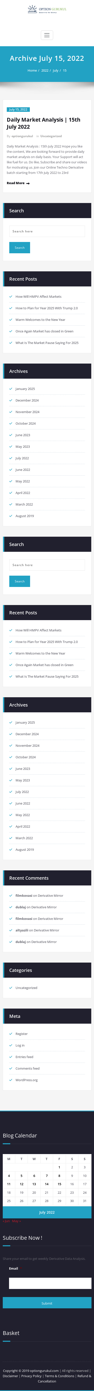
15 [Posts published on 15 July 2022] (59, 1184)
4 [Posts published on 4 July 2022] (9, 1175)
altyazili (22, 930)
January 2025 (25, 388)
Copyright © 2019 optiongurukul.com (31, 1370)
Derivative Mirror (50, 895)
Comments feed (28, 1068)
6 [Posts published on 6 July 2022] (34, 1175)
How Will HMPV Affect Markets (38, 296)
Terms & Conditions (60, 1376)
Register (22, 1033)
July (55, 70)
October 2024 (26, 423)
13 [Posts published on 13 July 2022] (34, 1184)
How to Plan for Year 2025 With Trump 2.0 (47, 308)
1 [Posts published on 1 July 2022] (59, 1167)
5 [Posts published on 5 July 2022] (21, 1175)
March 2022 (24, 504)
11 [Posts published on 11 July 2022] (9, 1184)
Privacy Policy (31, 1376)
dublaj (21, 907)
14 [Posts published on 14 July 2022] (46, 1184)
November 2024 (27, 412)
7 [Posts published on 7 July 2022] (47, 1175)
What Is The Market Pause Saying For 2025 (47, 342)
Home (32, 70)
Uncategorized (51, 136)
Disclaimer (10, 1376)
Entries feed (24, 1057)
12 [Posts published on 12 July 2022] (21, 1184)
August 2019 (25, 516)
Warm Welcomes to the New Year (40, 319)
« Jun (6, 1221)
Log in (20, 1045)
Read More (16, 183)
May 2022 (23, 481)
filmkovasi (24, 895)
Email (15, 1268)
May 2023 (23, 446)
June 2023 (23, 435)
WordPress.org (27, 1080)
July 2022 (22, 458)
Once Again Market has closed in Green (44, 331)
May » (16, 1221)
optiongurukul (22, 136)
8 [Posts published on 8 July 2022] (59, 1175)
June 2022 (23, 469)
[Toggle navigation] (47, 35)
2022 (44, 70)
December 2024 (27, 400)
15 (64, 70)
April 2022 (23, 492)
